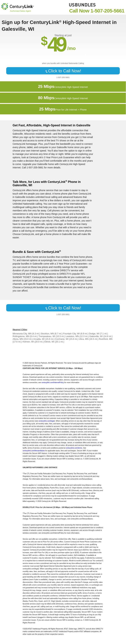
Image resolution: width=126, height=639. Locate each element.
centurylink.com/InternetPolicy (53, 382)
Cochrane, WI (61, 339)
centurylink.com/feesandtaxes (34, 451)
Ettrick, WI (49, 341)
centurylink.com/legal (46, 421)
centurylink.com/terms (74, 448)
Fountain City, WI (71, 333)
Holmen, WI (28, 341)
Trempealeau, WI (47, 336)
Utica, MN (83, 339)
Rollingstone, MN (21, 336)
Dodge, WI (94, 333)
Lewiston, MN (72, 336)
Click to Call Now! (63, 70)
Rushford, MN (105, 339)
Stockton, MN (47, 333)
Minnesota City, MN (22, 333)
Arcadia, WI (39, 339)
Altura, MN (18, 339)
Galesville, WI (96, 336)
